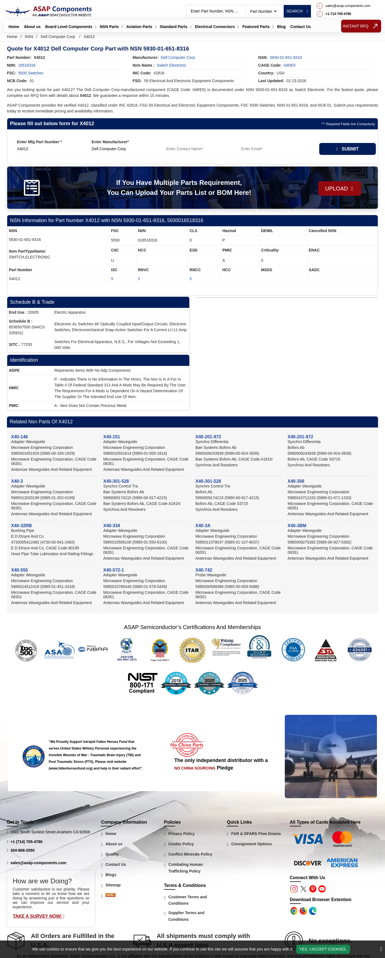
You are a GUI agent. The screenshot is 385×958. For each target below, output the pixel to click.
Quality (112, 854)
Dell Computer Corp (58, 36)
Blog (281, 26)
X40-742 (203, 570)
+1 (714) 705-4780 (27, 841)
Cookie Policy (181, 844)
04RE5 (290, 65)
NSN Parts (109, 26)
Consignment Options (251, 844)
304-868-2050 (23, 850)
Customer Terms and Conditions (187, 900)
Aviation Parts (139, 26)
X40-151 (111, 436)
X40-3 (17, 481)
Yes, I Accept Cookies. (323, 949)
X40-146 (19, 436)
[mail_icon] (344, 6)
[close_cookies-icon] (381, 949)
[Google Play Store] (304, 910)
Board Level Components (68, 26)
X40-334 (111, 525)
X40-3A (202, 525)
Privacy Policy (181, 833)
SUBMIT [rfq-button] (347, 149)
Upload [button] (337, 188)
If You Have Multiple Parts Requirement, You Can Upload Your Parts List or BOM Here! (177, 187)
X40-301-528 (116, 481)
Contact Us (300, 26)
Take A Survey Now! (38, 916)
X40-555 (19, 570)
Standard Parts (174, 26)
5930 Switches (30, 73)
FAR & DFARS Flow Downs (256, 833)
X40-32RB (21, 525)
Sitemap (112, 885)
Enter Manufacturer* (110, 142)
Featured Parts (256, 26)
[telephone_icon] (344, 14)
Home (13, 26)
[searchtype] (263, 11)
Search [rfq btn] (297, 11)
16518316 (26, 65)
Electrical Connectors (215, 26)
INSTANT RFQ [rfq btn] (361, 26)
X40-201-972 (208, 436)
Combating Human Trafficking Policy (185, 867)
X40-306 (296, 481)
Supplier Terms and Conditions (186, 916)
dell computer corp (178, 57)
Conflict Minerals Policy (190, 854)
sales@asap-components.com (38, 863)
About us (32, 26)
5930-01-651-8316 (286, 57)
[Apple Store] (294, 910)
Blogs (110, 874)
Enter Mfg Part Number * (39, 142)
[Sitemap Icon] (110, 896)
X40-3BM (297, 525)
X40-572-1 (113, 570)
